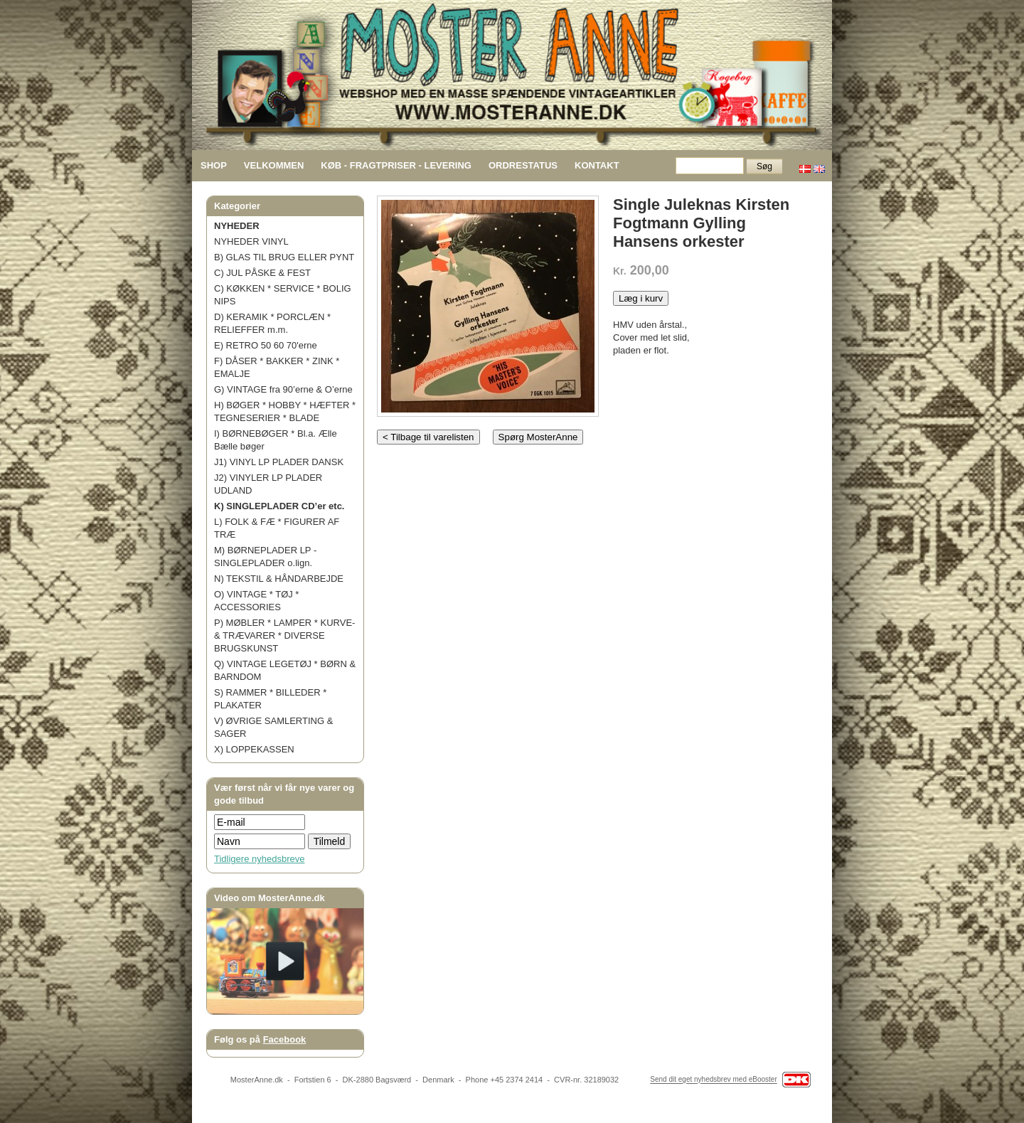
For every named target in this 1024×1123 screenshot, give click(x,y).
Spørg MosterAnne (538, 437)
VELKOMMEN (274, 165)
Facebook (284, 1039)
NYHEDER (237, 225)
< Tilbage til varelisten (428, 437)
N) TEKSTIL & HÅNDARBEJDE (278, 578)
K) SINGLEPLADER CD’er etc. (279, 506)
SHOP (214, 165)
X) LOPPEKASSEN (254, 749)
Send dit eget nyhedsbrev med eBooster (713, 1080)
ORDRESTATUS (523, 165)
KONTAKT (597, 165)
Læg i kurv (641, 298)
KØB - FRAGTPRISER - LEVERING (396, 165)
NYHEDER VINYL (251, 241)
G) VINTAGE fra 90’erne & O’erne (283, 389)
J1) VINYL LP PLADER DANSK (278, 462)
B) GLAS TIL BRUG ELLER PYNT (284, 257)
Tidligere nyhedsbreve (259, 858)
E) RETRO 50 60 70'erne (265, 345)
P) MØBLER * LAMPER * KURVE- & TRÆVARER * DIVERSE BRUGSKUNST (284, 635)
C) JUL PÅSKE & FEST (262, 272)
